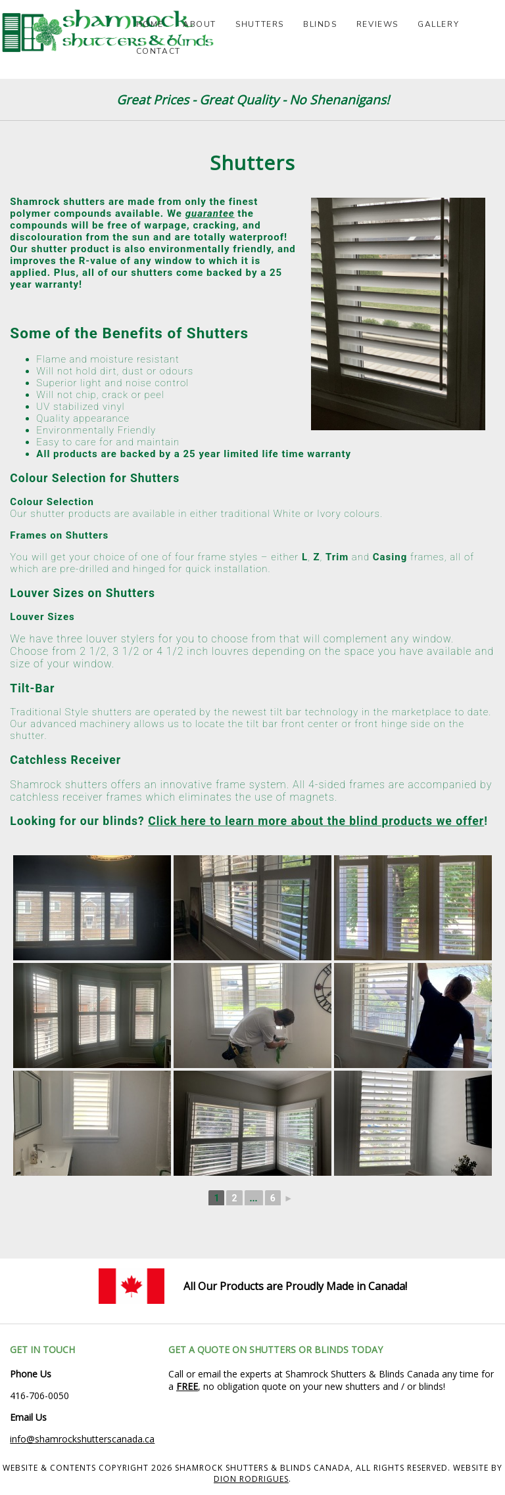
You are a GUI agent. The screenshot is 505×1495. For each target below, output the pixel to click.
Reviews (377, 24)
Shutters (259, 24)
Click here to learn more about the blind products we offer (316, 821)
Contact (158, 51)
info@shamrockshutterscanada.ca (82, 1439)
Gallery (438, 24)
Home (150, 24)
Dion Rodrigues (251, 1478)
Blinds (320, 24)
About (199, 24)
